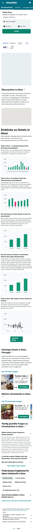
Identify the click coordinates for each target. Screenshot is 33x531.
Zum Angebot (24, 387)
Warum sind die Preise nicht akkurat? (17, 522)
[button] (3, 3)
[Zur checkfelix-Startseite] (11, 2)
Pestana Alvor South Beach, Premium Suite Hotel (16, 500)
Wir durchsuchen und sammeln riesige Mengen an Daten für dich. (17, 518)
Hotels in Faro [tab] (7, 486)
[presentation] (24, 89)
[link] (16, 339)
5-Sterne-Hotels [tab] (20, 478)
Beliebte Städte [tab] (7, 482)
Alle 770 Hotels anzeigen (10, 372)
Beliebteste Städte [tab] (20, 482)
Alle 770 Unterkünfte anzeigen (12, 401)
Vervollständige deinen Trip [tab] (11, 490)
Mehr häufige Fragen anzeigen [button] (16, 466)
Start (14, 528)
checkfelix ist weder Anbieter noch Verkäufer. (17, 515)
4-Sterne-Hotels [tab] (7, 478)
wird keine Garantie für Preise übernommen (16, 510)
